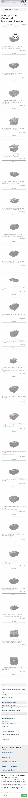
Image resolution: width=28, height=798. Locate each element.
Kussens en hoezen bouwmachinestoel (11, 707)
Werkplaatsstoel (5, 739)
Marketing (4, 795)
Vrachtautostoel (5, 715)
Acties (3, 686)
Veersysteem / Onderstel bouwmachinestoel (12, 713)
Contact (4, 749)
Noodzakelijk (5, 792)
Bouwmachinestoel (6, 700)
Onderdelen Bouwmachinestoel (9, 702)
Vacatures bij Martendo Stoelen (9, 761)
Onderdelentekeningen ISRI (8, 770)
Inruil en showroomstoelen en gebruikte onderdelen (13, 689)
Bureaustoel (4, 736)
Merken (3, 692)
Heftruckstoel (5, 726)
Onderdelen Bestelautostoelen (9, 723)
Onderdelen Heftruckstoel (7, 729)
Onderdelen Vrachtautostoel (8, 718)
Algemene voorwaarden (7, 752)
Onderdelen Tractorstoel (7, 697)
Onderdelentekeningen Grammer (10, 769)
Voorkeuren (13, 792)
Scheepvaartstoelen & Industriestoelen (10, 734)
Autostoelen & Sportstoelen (8, 731)
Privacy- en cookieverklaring (8, 760)
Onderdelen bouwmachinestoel (9, 705)
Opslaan (24, 795)
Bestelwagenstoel (6, 721)
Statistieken (20, 792)
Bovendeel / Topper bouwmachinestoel (11, 710)
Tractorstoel (4, 694)
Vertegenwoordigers (7, 751)
